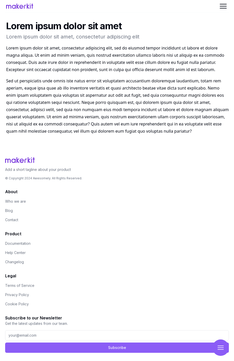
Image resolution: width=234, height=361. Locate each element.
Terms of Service (19, 285)
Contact (11, 220)
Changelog (14, 262)
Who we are (15, 201)
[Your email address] (117, 335)
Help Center (15, 252)
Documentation (18, 243)
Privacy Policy (17, 294)
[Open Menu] (223, 6)
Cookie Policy (17, 304)
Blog (9, 210)
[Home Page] (43, 6)
